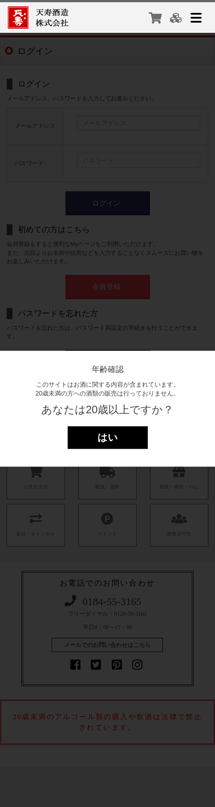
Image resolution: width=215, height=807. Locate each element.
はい (107, 437)
